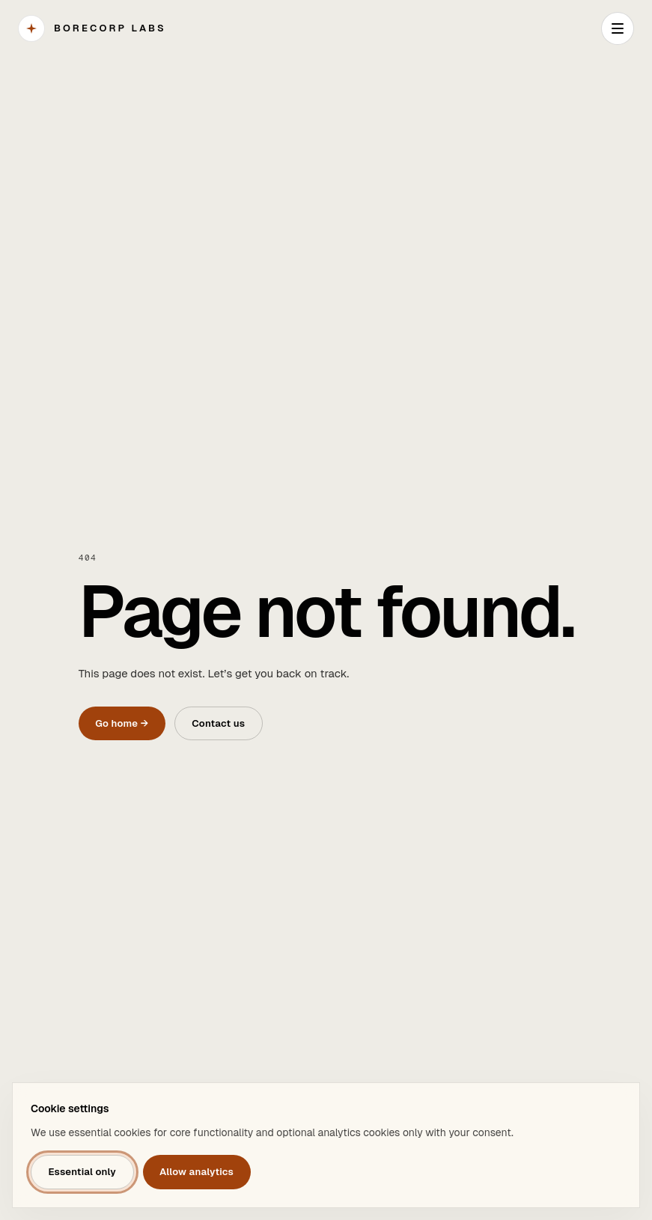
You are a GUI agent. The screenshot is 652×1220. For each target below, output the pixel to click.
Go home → (121, 723)
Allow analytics (196, 1171)
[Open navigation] (617, 28)
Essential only (82, 1171)
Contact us (218, 723)
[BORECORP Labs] (92, 28)
